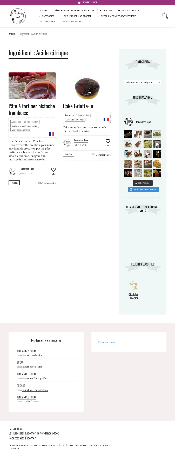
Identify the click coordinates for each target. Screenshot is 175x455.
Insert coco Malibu (32, 355)
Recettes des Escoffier (22, 437)
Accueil (43, 10)
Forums (108, 10)
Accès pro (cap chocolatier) (24, 121)
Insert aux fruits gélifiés (35, 378)
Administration (130, 10)
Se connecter (47, 21)
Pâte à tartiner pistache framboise (32, 109)
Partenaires (16, 428)
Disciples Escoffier (133, 296)
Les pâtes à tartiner (20, 129)
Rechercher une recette (77, 16)
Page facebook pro (72, 21)
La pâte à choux (30, 401)
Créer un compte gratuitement (118, 16)
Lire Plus (14, 183)
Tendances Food (27, 169)
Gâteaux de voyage (75, 119)
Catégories (48, 16)
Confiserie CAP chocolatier (24, 126)
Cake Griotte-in (78, 106)
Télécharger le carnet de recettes (74, 10)
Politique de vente (107, 342)
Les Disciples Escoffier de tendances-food (34, 433)
